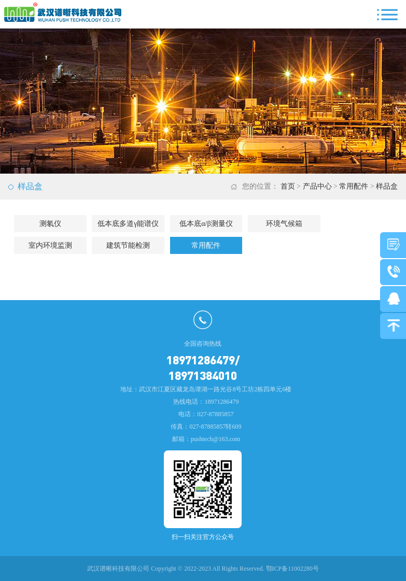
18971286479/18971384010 (203, 367)
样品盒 (387, 186)
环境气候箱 (284, 224)
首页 (288, 186)
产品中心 (317, 186)
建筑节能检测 (128, 245)
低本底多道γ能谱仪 (128, 224)
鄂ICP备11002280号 (292, 568)
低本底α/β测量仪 (205, 224)
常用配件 (353, 186)
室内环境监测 (50, 245)
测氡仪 (50, 224)
